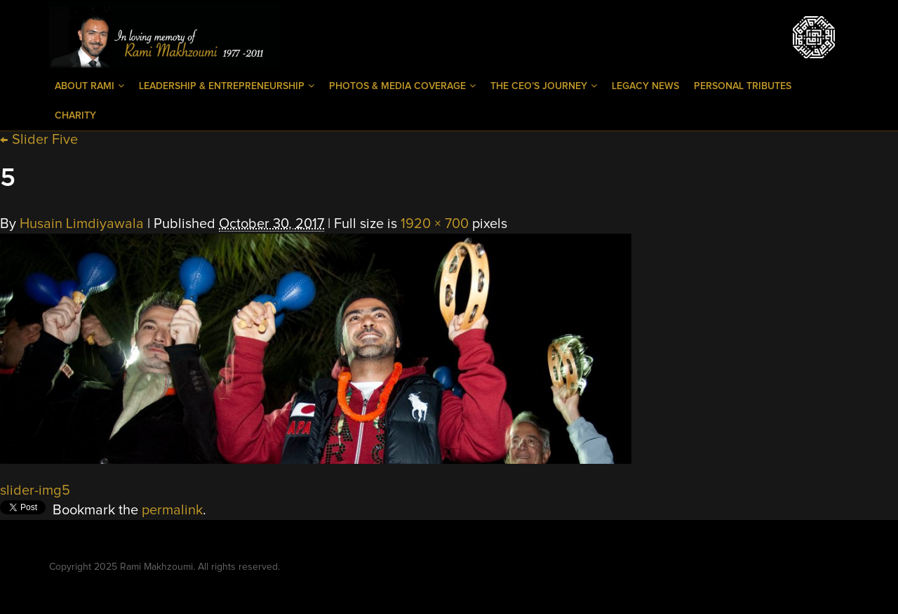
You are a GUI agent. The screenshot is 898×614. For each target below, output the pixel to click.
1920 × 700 (435, 224)
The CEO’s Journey (543, 86)
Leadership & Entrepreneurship (226, 86)
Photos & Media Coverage (402, 86)
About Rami (89, 86)
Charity (75, 116)
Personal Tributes (742, 86)
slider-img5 (35, 490)
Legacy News (645, 86)
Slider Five (39, 140)
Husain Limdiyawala (82, 224)
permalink (172, 510)
